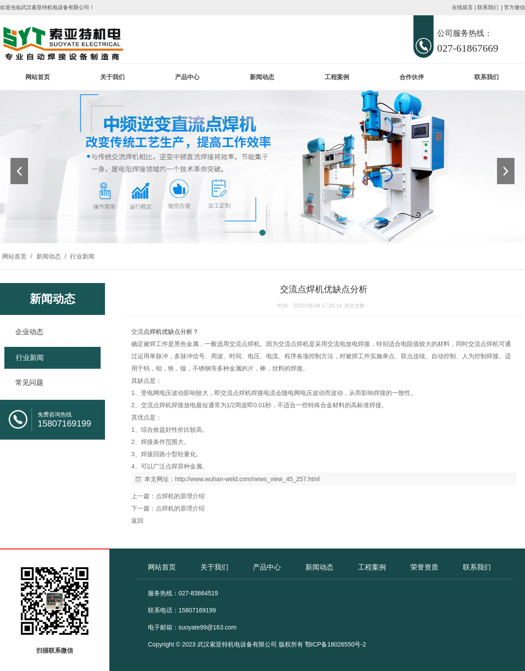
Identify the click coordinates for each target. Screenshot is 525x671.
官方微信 (514, 7)
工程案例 (337, 76)
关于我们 (112, 76)
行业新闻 (81, 256)
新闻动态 (262, 76)
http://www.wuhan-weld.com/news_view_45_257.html (247, 478)
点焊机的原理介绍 (180, 496)
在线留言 (462, 7)
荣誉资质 (424, 567)
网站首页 (37, 76)
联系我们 (487, 7)
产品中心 (187, 76)
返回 (137, 520)
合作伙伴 (411, 76)
